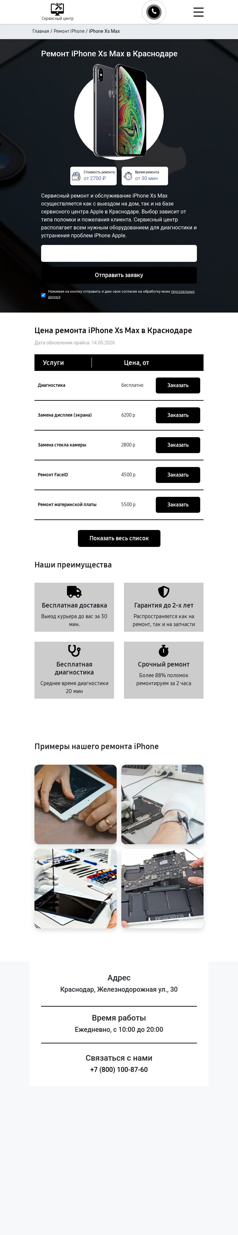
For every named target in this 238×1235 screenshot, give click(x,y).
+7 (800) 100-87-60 (119, 1070)
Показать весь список (119, 538)
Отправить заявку (119, 275)
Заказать (178, 385)
